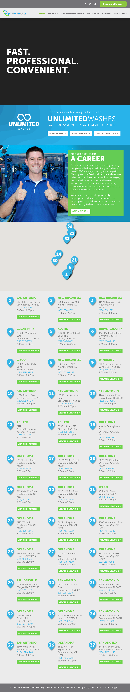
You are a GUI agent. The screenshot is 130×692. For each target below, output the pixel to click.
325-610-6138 (65, 592)
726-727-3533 (106, 590)
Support (115, 687)
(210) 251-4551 (24, 307)
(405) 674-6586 (66, 499)
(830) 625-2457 (66, 372)
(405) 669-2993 (107, 437)
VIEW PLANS (56, 133)
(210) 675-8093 (107, 400)
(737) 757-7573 (24, 341)
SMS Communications (100, 687)
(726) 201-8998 (25, 400)
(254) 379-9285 (25, 372)
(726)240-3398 (107, 621)
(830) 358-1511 (65, 310)
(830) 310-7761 (106, 310)
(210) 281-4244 (66, 403)
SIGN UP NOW (79, 133)
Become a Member (113, 4)
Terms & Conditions (66, 687)
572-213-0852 (106, 561)
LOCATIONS (120, 14)
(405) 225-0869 (25, 530)
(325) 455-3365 (66, 431)
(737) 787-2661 (65, 341)
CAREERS (107, 14)
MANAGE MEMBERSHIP (72, 14)
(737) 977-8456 (24, 590)
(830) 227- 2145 (107, 652)
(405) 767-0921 (107, 530)
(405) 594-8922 (107, 468)
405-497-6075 (65, 468)
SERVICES (53, 14)
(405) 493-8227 (66, 658)
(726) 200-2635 (107, 341)
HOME (42, 14)
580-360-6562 (24, 559)
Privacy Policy (83, 687)
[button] (55, 262)
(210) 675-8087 (107, 369)
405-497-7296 (24, 468)
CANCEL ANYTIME (106, 133)
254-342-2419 (106, 496)
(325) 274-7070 (24, 434)
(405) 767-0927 (66, 530)
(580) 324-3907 (25, 624)
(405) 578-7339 (66, 561)
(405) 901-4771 (24, 499)
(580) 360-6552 (66, 621)
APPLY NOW (79, 211)
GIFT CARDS (93, 14)
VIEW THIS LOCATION (27, 317)
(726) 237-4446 (25, 652)
